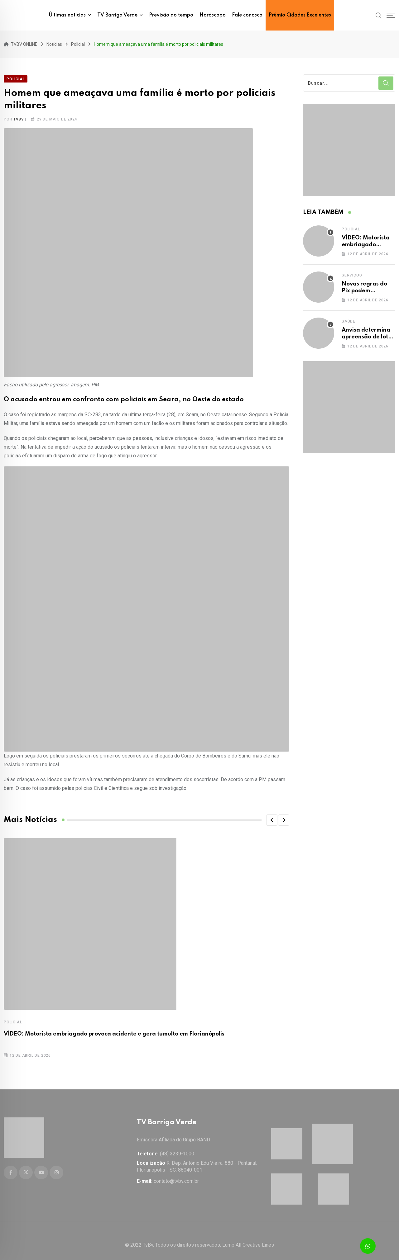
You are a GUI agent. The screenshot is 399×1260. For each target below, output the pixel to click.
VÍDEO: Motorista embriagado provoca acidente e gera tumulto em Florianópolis (114, 1030)
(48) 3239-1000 (177, 1146)
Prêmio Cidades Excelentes (300, 15)
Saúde (348, 317)
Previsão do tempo (171, 15)
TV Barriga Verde (117, 15)
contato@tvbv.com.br (176, 1173)
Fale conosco (247, 15)
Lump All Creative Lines (248, 1237)
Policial (13, 1018)
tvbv (18, 115)
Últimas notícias (67, 15)
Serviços (352, 271)
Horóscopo (213, 15)
